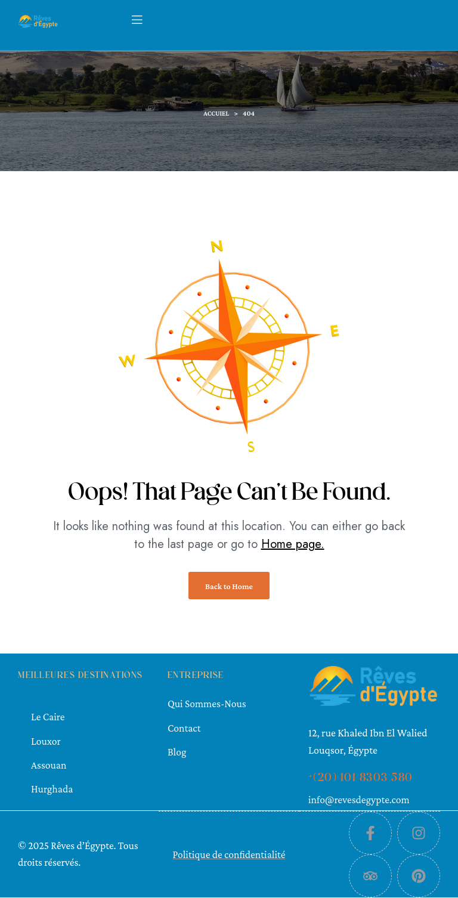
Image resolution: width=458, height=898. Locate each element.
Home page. (292, 544)
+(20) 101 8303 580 (360, 778)
